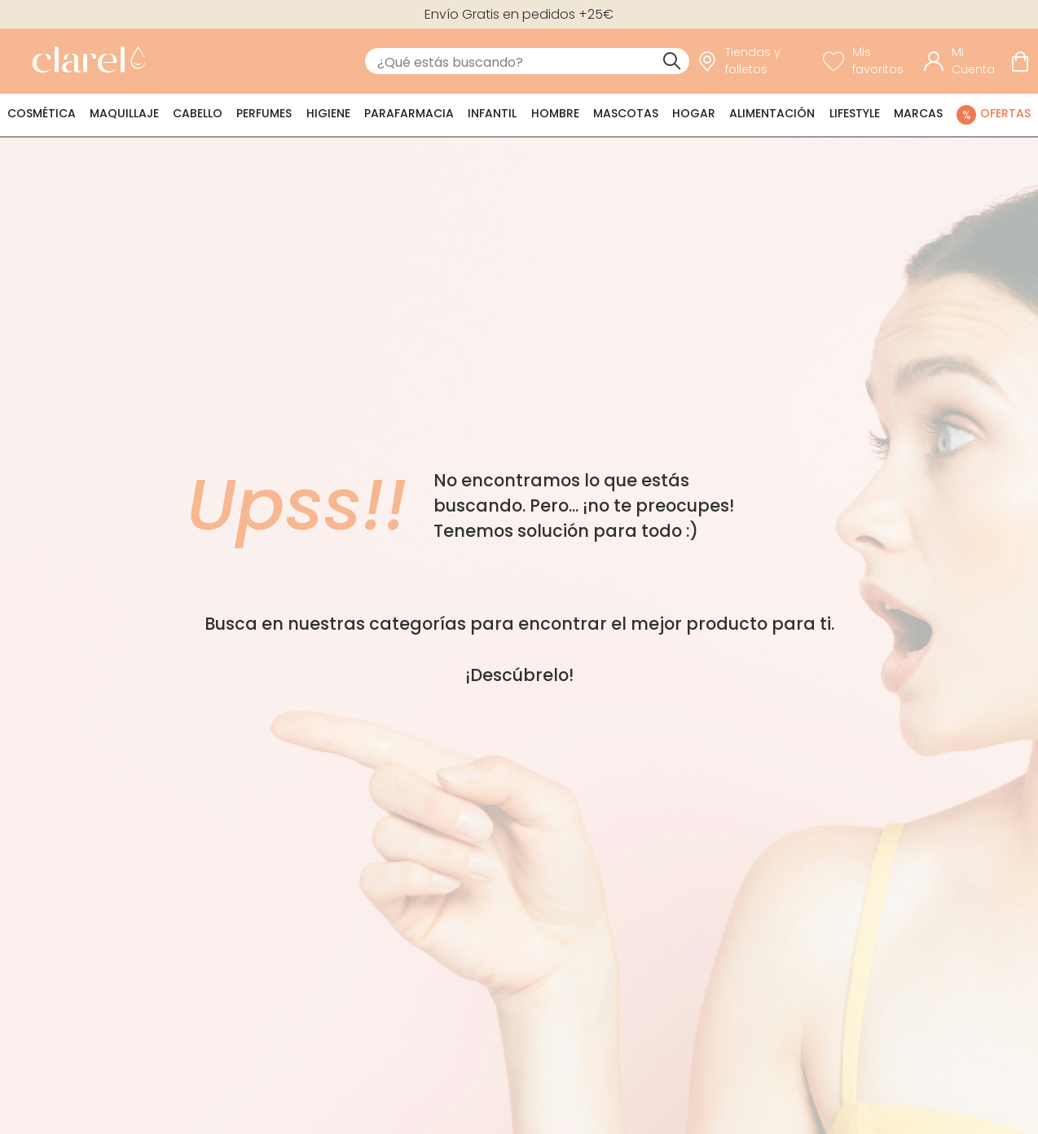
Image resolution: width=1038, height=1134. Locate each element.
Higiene (328, 113)
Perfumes (264, 113)
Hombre (555, 113)
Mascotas (625, 113)
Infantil (492, 113)
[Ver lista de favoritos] (870, 61)
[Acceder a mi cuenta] (963, 61)
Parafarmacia (409, 113)
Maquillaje (124, 113)
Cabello (197, 113)
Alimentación (772, 113)
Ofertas (1005, 113)
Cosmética (41, 113)
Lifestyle (854, 113)
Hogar (693, 113)
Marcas (918, 113)
